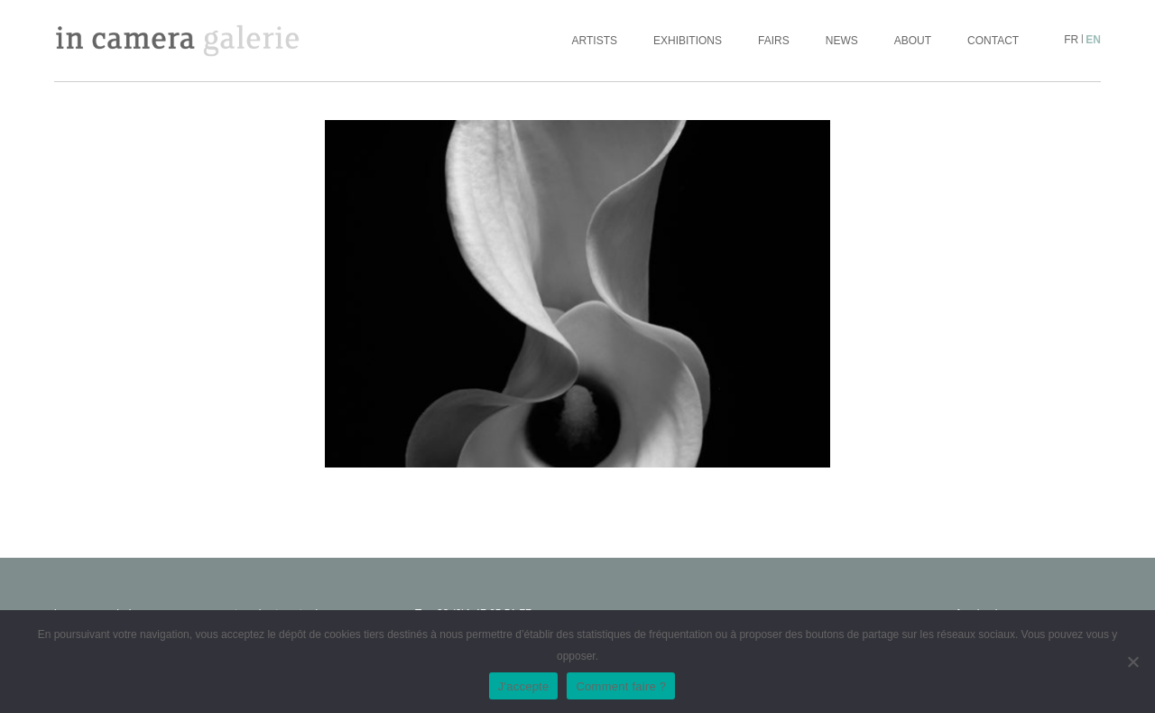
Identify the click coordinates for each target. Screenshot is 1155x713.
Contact (993, 40)
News (842, 40)
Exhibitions (687, 40)
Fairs (774, 40)
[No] (1132, 662)
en (1093, 39)
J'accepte (524, 686)
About (912, 40)
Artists (594, 40)
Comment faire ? (621, 686)
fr (1071, 39)
